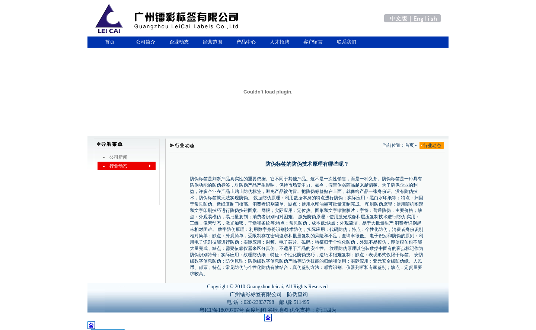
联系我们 (346, 42)
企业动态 (179, 42)
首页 (108, 42)
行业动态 (432, 145)
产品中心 (246, 42)
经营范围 (212, 42)
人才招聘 (279, 42)
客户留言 (313, 42)
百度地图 (255, 310)
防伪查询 (297, 294)
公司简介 (145, 42)
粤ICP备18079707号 (222, 310)
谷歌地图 (278, 310)
